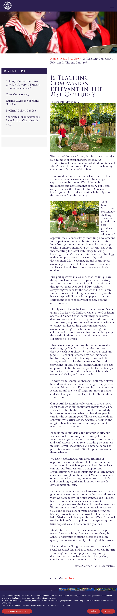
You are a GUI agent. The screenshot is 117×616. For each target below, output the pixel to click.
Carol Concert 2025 (17, 94)
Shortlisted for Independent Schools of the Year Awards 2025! (22, 120)
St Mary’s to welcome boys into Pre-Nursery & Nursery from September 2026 (23, 84)
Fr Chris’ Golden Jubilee (21, 110)
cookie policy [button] (51, 598)
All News (70, 578)
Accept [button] (108, 611)
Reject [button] (93, 611)
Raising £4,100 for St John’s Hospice (22, 102)
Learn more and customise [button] (17, 611)
